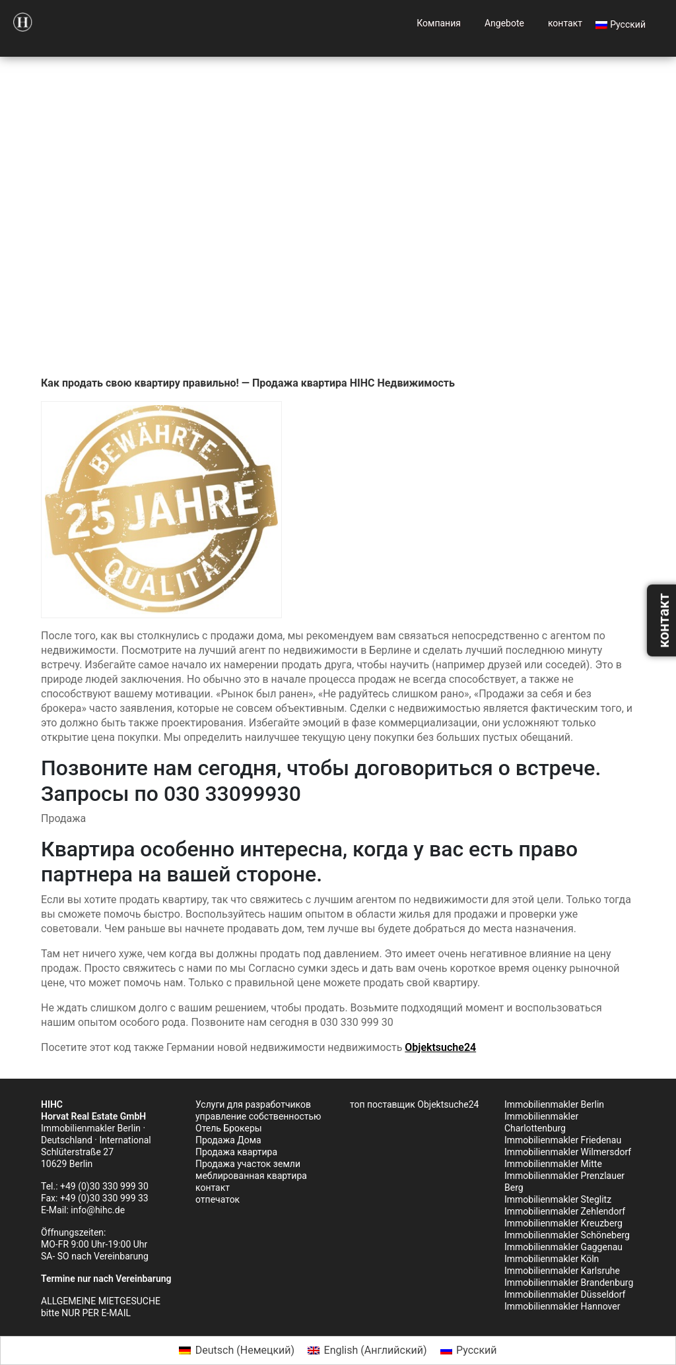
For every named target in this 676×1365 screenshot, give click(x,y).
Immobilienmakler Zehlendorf (564, 1211)
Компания (439, 23)
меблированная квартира (251, 1175)
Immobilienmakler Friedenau (562, 1140)
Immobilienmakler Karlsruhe (562, 1270)
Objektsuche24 (440, 1047)
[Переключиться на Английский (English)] (367, 1350)
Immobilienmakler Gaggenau (563, 1247)
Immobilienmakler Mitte (553, 1164)
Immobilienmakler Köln (551, 1259)
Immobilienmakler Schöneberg (567, 1235)
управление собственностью (258, 1116)
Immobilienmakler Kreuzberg (563, 1223)
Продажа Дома (228, 1140)
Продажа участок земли (247, 1164)
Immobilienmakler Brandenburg (568, 1282)
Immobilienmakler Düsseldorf (564, 1294)
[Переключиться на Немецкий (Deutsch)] (236, 1350)
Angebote (504, 23)
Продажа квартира (236, 1152)
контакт (565, 23)
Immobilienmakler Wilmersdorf (567, 1152)
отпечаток (217, 1199)
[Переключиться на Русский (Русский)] (469, 1350)
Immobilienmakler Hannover (562, 1306)
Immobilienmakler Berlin (554, 1104)
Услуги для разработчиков (253, 1104)
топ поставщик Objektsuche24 (414, 1104)
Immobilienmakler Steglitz (557, 1199)
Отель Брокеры (228, 1128)
